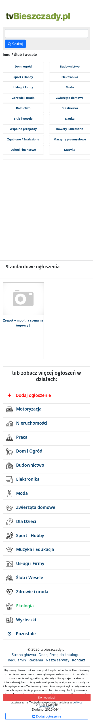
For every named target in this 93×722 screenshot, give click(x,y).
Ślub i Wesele (24, 578)
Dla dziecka (69, 108)
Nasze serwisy (57, 660)
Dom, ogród (23, 66)
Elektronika (69, 77)
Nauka (70, 118)
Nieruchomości (26, 423)
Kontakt (78, 660)
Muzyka (69, 150)
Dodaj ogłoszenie (29, 395)
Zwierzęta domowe (70, 98)
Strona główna (24, 654)
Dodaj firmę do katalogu (59, 654)
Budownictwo (70, 66)
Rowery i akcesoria (69, 129)
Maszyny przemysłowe (69, 139)
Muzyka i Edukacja (30, 549)
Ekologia (20, 606)
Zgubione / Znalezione (23, 139)
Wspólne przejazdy (23, 129)
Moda (70, 87)
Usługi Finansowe (23, 150)
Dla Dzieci (21, 522)
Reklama (36, 660)
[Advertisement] (46, 211)
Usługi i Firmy (23, 87)
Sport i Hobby (23, 77)
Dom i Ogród (24, 451)
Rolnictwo (23, 108)
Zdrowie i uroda (23, 98)
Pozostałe (22, 634)
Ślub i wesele (23, 118)
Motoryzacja (24, 409)
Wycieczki (21, 620)
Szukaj (15, 43)
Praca (16, 437)
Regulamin (17, 660)
